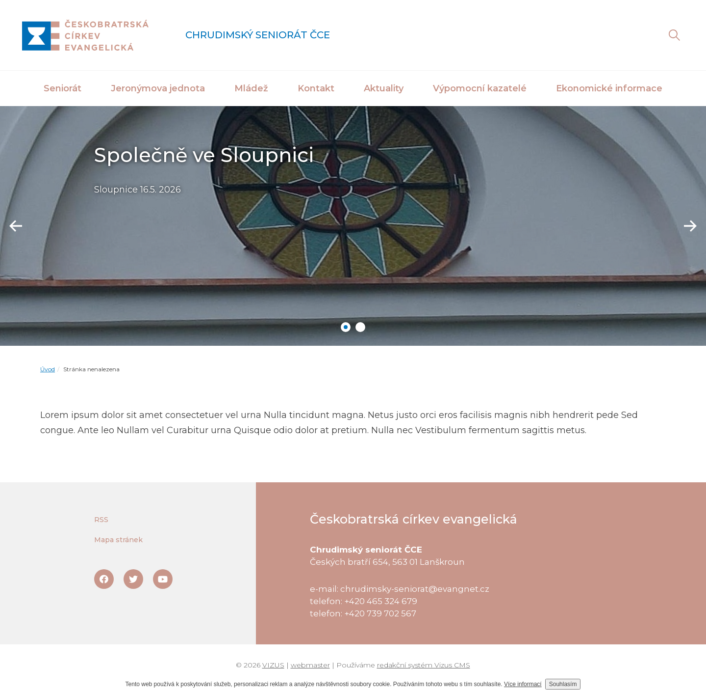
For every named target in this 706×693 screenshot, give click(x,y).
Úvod (47, 369)
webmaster (310, 665)
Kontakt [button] (316, 88)
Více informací (523, 684)
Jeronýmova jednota (158, 88)
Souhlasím (563, 684)
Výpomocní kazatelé (480, 88)
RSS (101, 519)
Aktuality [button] (383, 88)
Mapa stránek (118, 539)
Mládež (251, 88)
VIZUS (273, 665)
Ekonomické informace (609, 88)
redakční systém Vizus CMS (423, 665)
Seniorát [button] (62, 88)
